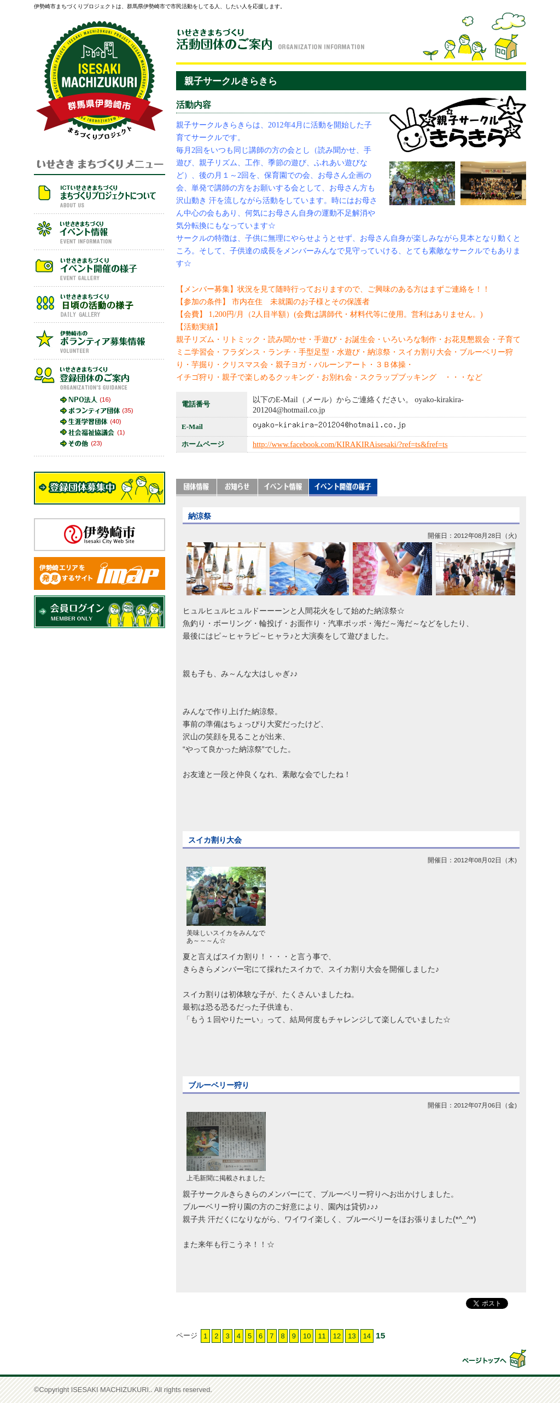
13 (351, 1336)
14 (367, 1336)
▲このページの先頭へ (493, 1358)
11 (321, 1336)
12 (337, 1336)
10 (307, 1336)
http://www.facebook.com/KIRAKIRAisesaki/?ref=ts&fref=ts (350, 444)
